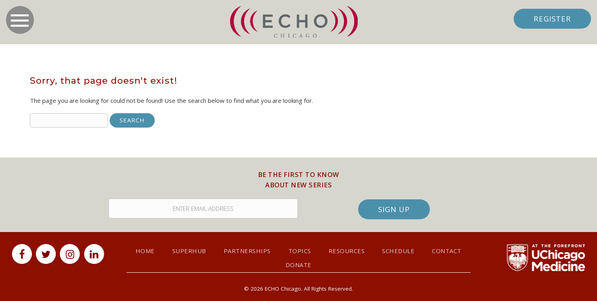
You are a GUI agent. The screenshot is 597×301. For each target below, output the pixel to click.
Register (552, 19)
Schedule (398, 251)
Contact (446, 251)
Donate (298, 265)
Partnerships (247, 251)
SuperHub (189, 251)
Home (145, 251)
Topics (299, 251)
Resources (347, 251)
